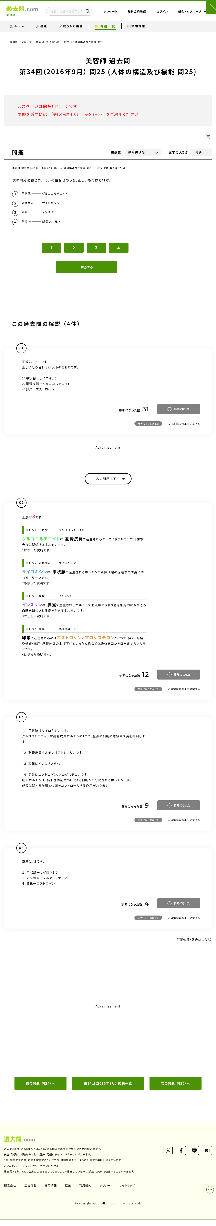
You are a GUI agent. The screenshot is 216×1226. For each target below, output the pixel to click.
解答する (87, 271)
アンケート (127, 14)
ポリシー (108, 1192)
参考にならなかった (148, 428)
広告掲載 (31, 1192)
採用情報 (52, 1192)
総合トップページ (180, 14)
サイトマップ (130, 1192)
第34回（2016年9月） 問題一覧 (108, 1089)
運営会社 (10, 1192)
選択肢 (116, 152)
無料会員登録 (144, 14)
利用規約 (87, 1192)
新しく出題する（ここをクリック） (83, 114)
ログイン (162, 14)
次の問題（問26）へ (175, 1089)
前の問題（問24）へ (40, 1089)
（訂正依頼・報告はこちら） (112, 167)
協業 (69, 1192)
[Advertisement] (108, 1045)
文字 (178, 152)
